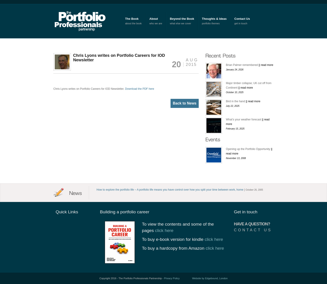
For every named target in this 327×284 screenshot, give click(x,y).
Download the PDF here (139, 88)
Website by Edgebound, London (210, 278)
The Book (132, 18)
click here (164, 230)
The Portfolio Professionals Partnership (82, 21)
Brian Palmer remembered (249, 65)
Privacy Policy (171, 278)
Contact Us (242, 18)
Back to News (184, 103)
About (153, 18)
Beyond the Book (182, 18)
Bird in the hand (243, 101)
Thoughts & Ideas (214, 18)
